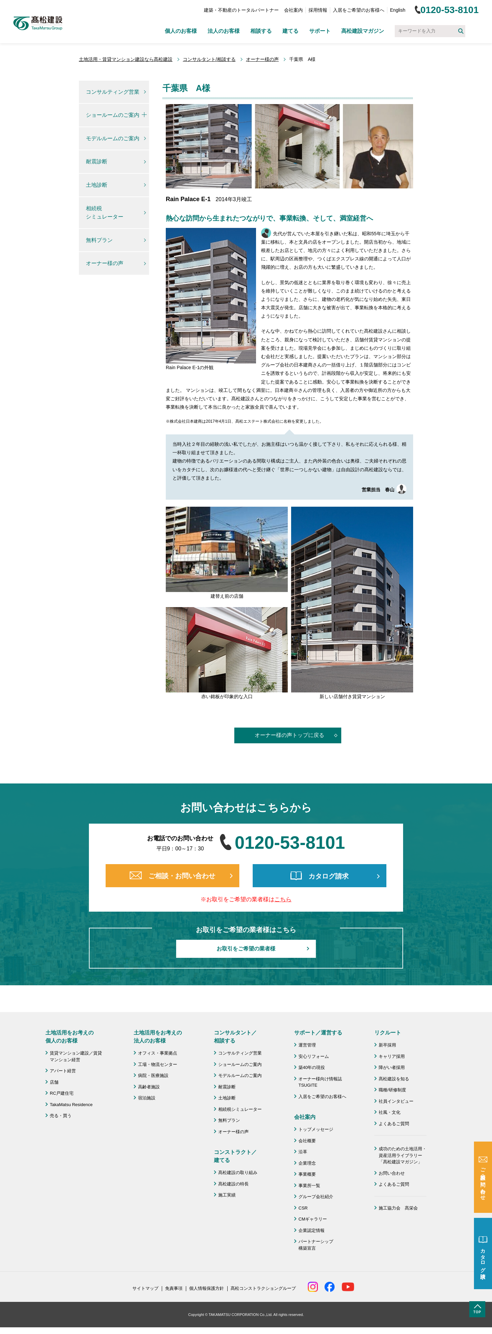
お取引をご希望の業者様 (246, 948)
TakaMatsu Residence (71, 1104)
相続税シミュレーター (104, 212)
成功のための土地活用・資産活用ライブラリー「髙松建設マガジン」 (402, 1155)
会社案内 (293, 10)
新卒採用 (387, 1045)
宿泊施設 (146, 1097)
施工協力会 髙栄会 (398, 1208)
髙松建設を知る (394, 1078)
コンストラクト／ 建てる (235, 1156)
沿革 (302, 1151)
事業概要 (307, 1174)
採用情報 (318, 10)
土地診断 (96, 185)
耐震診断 (96, 161)
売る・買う (61, 1115)
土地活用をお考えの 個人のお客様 (69, 1037)
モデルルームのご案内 (112, 138)
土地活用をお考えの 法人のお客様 (158, 1037)
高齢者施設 (149, 1086)
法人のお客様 (224, 31)
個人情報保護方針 (206, 1288)
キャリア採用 (392, 1056)
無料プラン (99, 240)
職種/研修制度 (392, 1089)
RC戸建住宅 (62, 1093)
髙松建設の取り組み (237, 1172)
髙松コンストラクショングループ (263, 1288)
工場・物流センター (157, 1064)
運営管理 (307, 1045)
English (397, 10)
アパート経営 (63, 1070)
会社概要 (307, 1140)
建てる (290, 31)
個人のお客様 (181, 31)
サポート (320, 31)
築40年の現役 (311, 1067)
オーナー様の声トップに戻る (289, 735)
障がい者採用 (392, 1067)
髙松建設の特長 (233, 1183)
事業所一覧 (309, 1185)
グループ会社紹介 (315, 1196)
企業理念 (307, 1163)
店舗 (54, 1082)
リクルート (387, 1032)
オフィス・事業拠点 (157, 1053)
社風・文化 (389, 1112)
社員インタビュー (396, 1101)
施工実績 (227, 1194)
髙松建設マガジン (362, 31)
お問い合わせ (392, 1173)
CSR (303, 1208)
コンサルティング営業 (112, 92)
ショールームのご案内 (112, 115)
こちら (282, 899)
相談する (261, 31)
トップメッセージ (315, 1129)
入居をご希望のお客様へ (358, 10)
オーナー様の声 (262, 59)
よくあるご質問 (394, 1123)
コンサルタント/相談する (209, 59)
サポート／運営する (318, 1032)
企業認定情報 (311, 1230)
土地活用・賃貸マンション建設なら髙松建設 (125, 59)
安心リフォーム (313, 1056)
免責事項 (173, 1288)
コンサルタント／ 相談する (235, 1037)
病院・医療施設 (153, 1075)
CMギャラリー (312, 1219)
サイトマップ (145, 1288)
